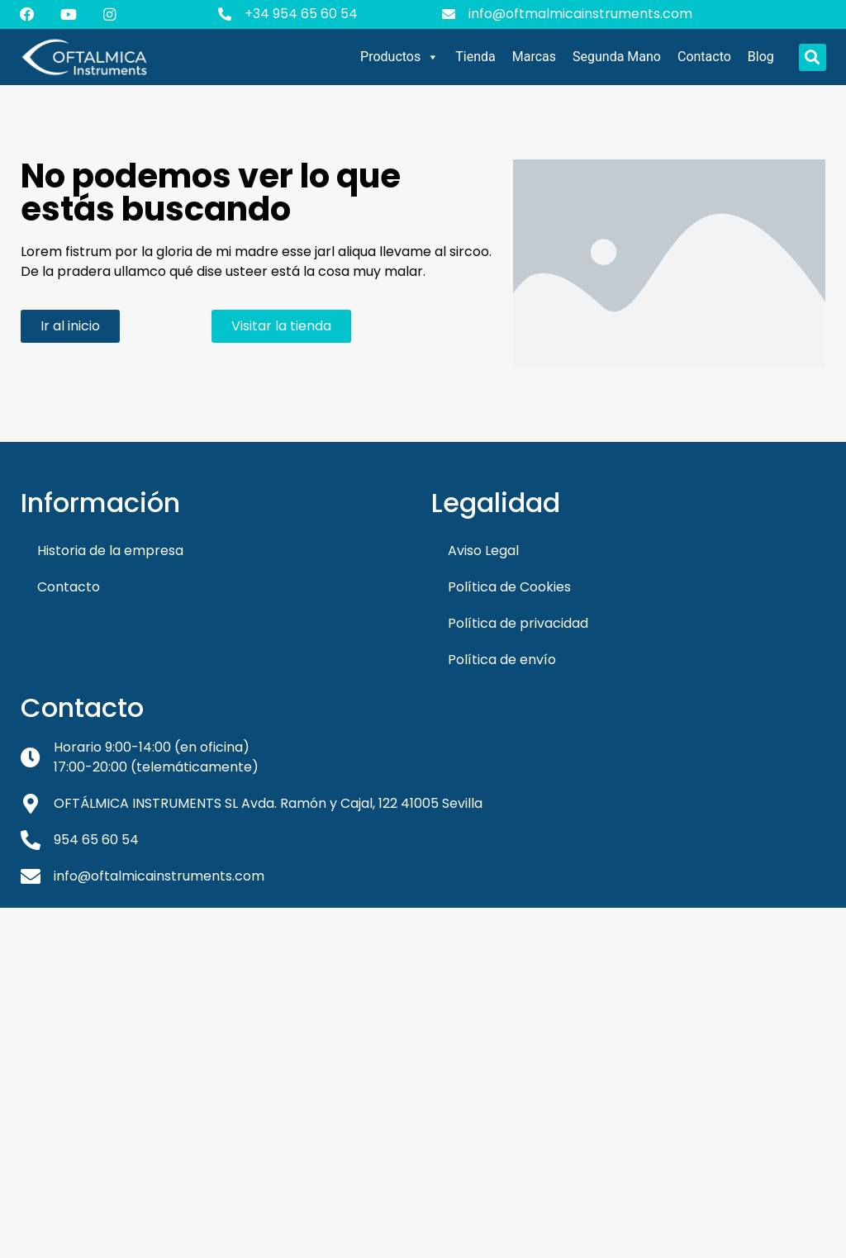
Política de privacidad (518, 623)
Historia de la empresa (110, 550)
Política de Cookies (509, 586)
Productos (399, 57)
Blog (761, 56)
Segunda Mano (617, 56)
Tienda (475, 56)
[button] (812, 57)
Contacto (704, 56)
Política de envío (502, 659)
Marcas (534, 56)
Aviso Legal (483, 550)
